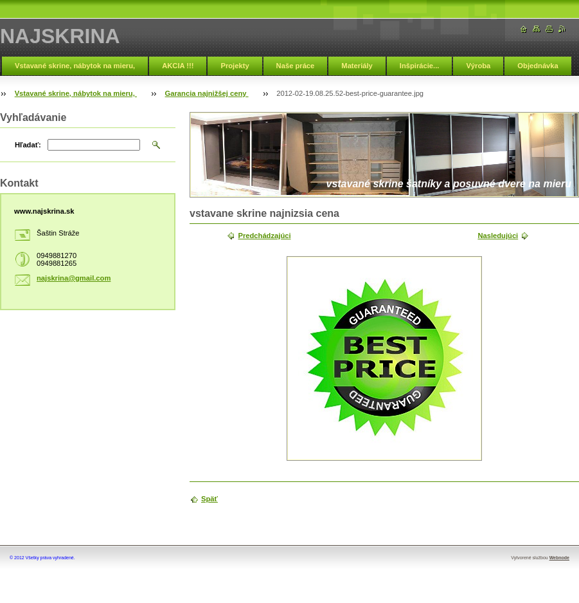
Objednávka (537, 66)
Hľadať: (28, 145)
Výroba (478, 66)
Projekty (234, 66)
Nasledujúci (497, 235)
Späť (209, 499)
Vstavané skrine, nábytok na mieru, (75, 66)
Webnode (559, 557)
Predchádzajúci (264, 235)
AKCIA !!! (177, 66)
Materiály (357, 66)
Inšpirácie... (420, 66)
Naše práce (295, 66)
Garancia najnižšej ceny (207, 93)
